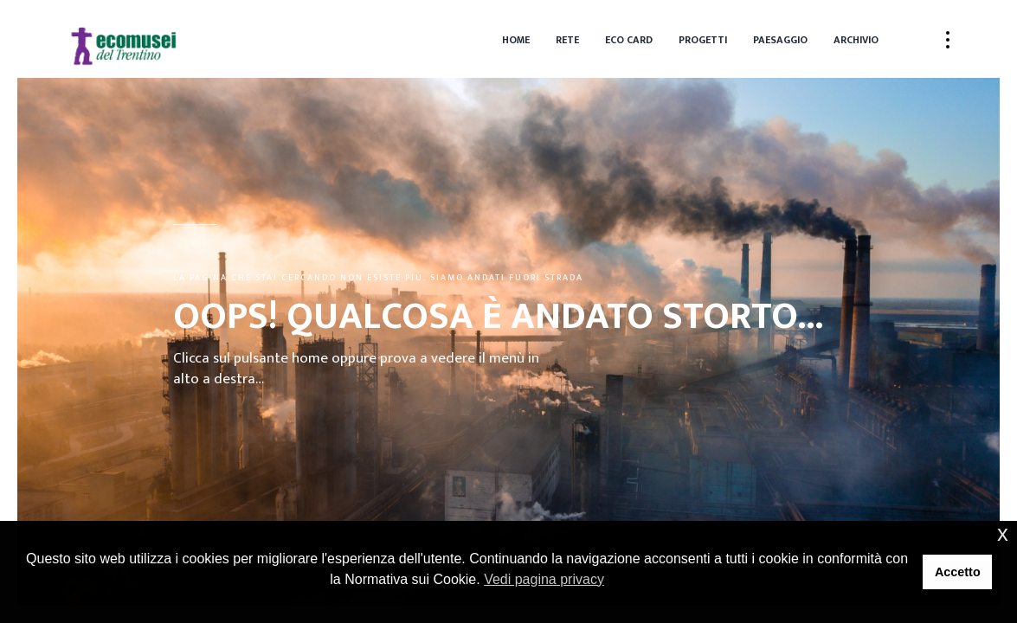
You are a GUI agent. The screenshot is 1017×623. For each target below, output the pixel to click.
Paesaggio (780, 39)
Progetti (703, 39)
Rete (567, 39)
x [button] (1002, 533)
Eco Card (629, 39)
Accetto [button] (958, 572)
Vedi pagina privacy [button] (544, 579)
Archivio (856, 39)
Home (516, 39)
